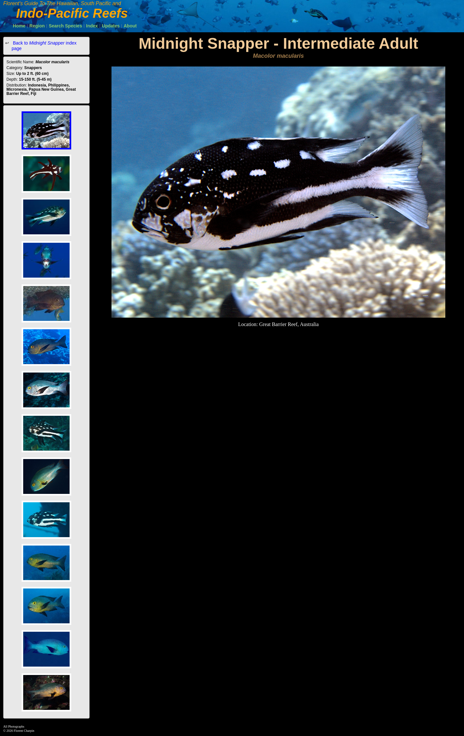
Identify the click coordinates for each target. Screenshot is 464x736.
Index (92, 25)
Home (19, 25)
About (130, 25)
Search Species (65, 25)
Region (36, 25)
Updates (111, 25)
